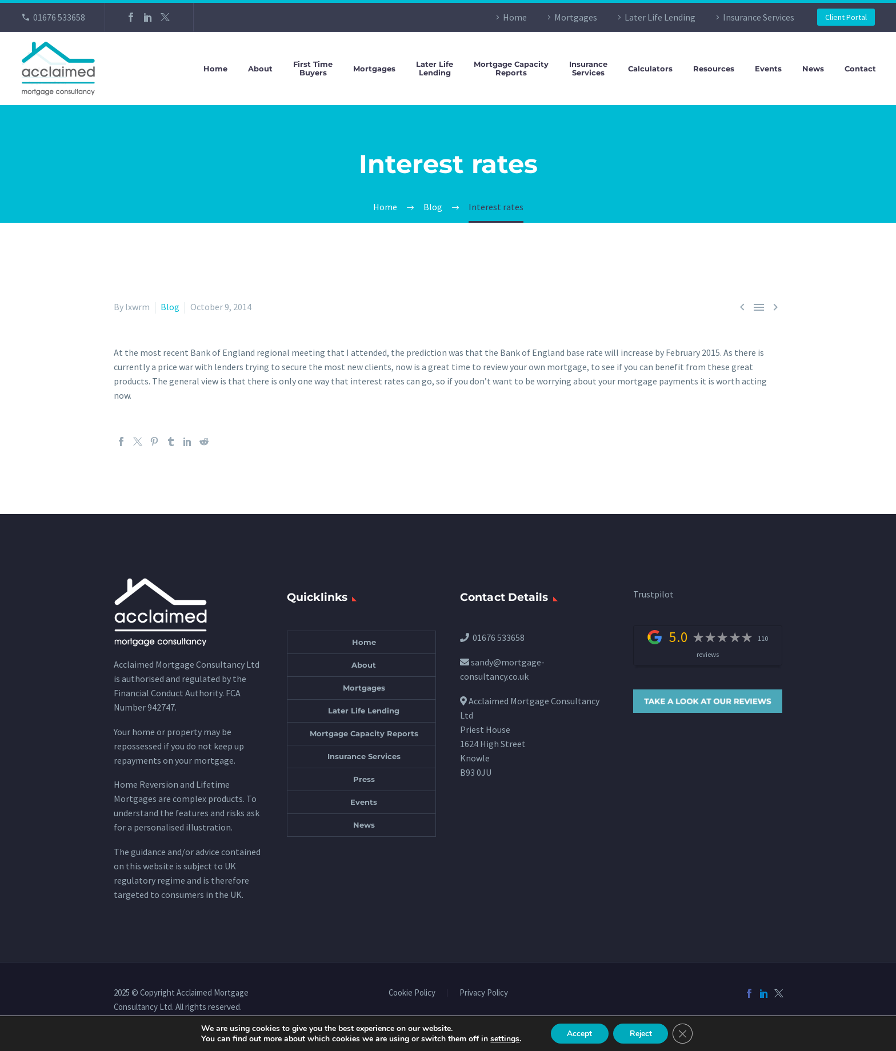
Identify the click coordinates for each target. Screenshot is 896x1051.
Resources (713, 69)
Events (768, 69)
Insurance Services (758, 17)
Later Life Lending (660, 17)
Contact (860, 69)
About (260, 69)
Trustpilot (653, 594)
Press (364, 779)
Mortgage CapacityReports (511, 68)
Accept (578, 1033)
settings (502, 1038)
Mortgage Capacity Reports (364, 733)
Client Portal (846, 17)
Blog (170, 306)
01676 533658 (59, 17)
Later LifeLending (434, 68)
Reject (641, 1033)
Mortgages (575, 17)
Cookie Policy (412, 993)
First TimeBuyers (313, 68)
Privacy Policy (483, 993)
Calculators (650, 69)
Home (515, 17)
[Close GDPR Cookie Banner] (684, 1033)
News (813, 69)
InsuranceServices (588, 68)
